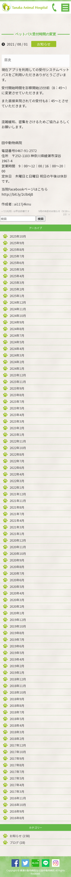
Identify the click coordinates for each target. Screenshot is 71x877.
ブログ (14, 842)
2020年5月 (17, 586)
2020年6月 (17, 580)
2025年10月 (18, 236)
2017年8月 (17, 765)
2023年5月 (17, 408)
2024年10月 (18, 315)
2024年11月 (18, 309)
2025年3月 (17, 282)
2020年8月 (17, 566)
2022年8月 (17, 454)
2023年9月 (17, 388)
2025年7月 (17, 256)
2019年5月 (17, 652)
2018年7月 (17, 712)
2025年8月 (17, 249)
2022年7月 (17, 461)
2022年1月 (17, 487)
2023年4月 (17, 414)
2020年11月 (18, 547)
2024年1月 (17, 368)
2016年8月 (17, 818)
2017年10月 (18, 752)
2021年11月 (18, 500)
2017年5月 (17, 778)
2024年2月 (17, 362)
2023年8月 (17, 395)
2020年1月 (17, 613)
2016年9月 (17, 811)
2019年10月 (18, 626)
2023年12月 (18, 375)
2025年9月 (17, 243)
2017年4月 (17, 785)
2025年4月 (17, 276)
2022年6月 (17, 467)
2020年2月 (17, 606)
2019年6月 (17, 646)
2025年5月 (17, 269)
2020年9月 (17, 560)
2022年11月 (18, 441)
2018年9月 (17, 699)
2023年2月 (17, 428)
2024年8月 (17, 329)
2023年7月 (17, 401)
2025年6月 (17, 262)
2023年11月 (18, 381)
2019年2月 (17, 666)
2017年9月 (17, 758)
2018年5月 (17, 718)
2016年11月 (18, 798)
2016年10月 (18, 804)
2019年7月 (17, 639)
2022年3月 (17, 481)
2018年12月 (18, 679)
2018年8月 (17, 705)
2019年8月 (17, 633)
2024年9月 (17, 322)
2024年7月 (17, 335)
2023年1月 (17, 434)
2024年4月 (17, 348)
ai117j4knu (22, 203)
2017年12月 (18, 745)
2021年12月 (18, 494)
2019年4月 (17, 659)
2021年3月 (17, 527)
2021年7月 (17, 514)
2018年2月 (17, 738)
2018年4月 (17, 725)
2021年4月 (17, 520)
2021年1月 (17, 533)
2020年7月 (17, 573)
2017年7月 (17, 771)
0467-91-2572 (26, 150)
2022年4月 (17, 474)
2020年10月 (18, 553)
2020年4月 (17, 593)
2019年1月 (17, 672)
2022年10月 (18, 447)
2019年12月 (18, 619)
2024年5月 (17, 342)
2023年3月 (17, 421)
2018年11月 (18, 685)
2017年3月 (17, 791)
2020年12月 (18, 540)
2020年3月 (17, 600)
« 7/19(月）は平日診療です (15, 211)
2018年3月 (17, 732)
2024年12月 (18, 302)
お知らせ (44, 44)
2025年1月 (17, 295)
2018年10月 (18, 692)
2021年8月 (17, 507)
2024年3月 (17, 355)
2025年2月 (17, 289)
